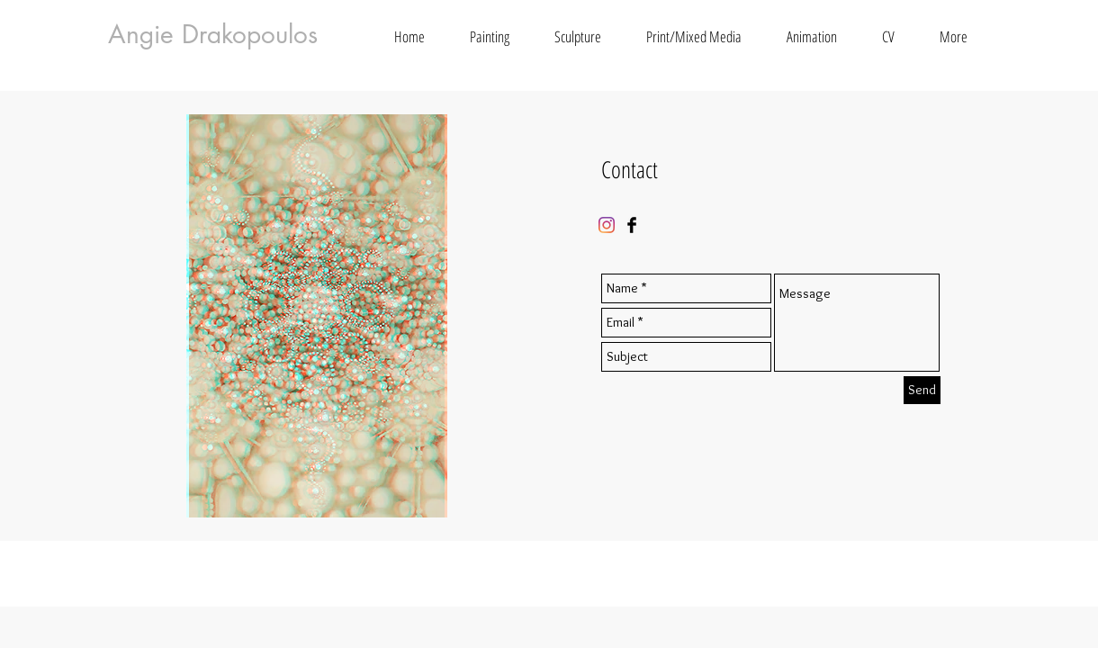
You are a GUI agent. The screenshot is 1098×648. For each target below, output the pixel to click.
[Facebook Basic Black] (632, 225)
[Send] (922, 390)
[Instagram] (606, 225)
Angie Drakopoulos (213, 34)
